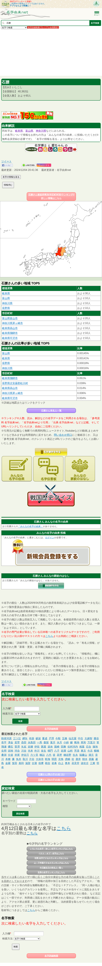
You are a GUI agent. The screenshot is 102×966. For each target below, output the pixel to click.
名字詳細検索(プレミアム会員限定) (43, 27)
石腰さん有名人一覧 (51, 410)
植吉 (47, 763)
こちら (49, 636)
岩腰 (30, 746)
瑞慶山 (83, 755)
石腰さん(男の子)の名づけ (51, 774)
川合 (23, 750)
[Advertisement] (51, 52)
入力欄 (6, 708)
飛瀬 (3, 746)
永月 (59, 742)
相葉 (82, 746)
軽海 (47, 759)
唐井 (78, 759)
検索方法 (8, 713)
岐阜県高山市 (10, 328)
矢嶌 (23, 746)
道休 (50, 746)
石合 (88, 746)
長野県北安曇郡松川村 (15, 383)
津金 (10, 742)
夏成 (44, 738)
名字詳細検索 (51, 728)
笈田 (14, 763)
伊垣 (37, 746)
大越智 (88, 738)
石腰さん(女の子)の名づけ (51, 779)
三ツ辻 (17, 738)
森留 (46, 742)
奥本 (67, 763)
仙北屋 (72, 738)
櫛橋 (96, 750)
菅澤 (17, 746)
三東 (92, 763)
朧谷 (96, 738)
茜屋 (43, 746)
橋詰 (42, 755)
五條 (64, 738)
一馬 (39, 742)
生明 (3, 750)
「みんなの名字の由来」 (30, 526)
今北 (90, 750)
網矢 (25, 738)
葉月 (52, 742)
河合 (17, 750)
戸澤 (51, 738)
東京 (83, 750)
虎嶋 (67, 759)
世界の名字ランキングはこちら (51, 872)
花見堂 (75, 763)
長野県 (6, 308)
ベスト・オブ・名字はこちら (51, 853)
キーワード (9, 801)
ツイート (6, 161)
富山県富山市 (10, 318)
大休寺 (40, 759)
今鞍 (58, 738)
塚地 (95, 746)
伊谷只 (25, 755)
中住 (80, 738)
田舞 (63, 746)
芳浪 (76, 750)
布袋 (31, 738)
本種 (8, 759)
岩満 (63, 750)
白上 (60, 763)
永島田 (32, 742)
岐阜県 (19, 130)
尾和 (83, 742)
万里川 (91, 742)
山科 (70, 750)
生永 (75, 755)
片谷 (31, 759)
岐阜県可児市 (10, 338)
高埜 (59, 755)
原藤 (91, 759)
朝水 (84, 759)
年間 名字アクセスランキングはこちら (51, 858)
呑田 (23, 742)
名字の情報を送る (11, 177)
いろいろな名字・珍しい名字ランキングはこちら (51, 849)
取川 (25, 759)
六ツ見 (34, 755)
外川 (37, 750)
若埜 (17, 742)
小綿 (66, 742)
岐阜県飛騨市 (10, 333)
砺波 (38, 738)
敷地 (76, 742)
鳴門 (50, 750)
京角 (60, 759)
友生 (43, 750)
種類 (5, 806)
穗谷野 (67, 755)
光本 (30, 750)
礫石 (10, 746)
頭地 (10, 750)
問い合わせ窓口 (63, 435)
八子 (56, 750)
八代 (48, 755)
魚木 (18, 759)
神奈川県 (41, 130)
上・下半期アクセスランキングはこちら (51, 863)
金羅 (8, 763)
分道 (10, 755)
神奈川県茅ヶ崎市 (12, 323)
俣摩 (41, 763)
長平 (3, 742)
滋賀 (27, 763)
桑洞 (3, 755)
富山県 (29, 130)
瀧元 (91, 755)
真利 (21, 763)
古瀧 (34, 763)
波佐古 (85, 763)
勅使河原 (6, 738)
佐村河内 (73, 746)
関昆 (54, 759)
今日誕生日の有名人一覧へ (51, 868)
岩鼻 (54, 763)
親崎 (56, 746)
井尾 (17, 755)
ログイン (49, 537)
